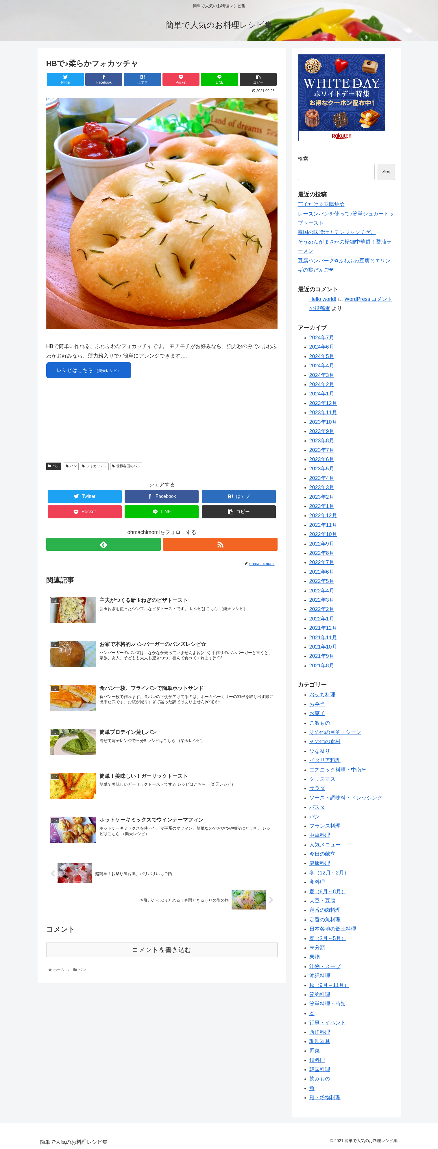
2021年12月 (323, 628)
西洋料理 (319, 1032)
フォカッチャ (94, 466)
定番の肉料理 (325, 910)
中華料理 (319, 835)
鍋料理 (317, 1060)
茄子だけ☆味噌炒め (321, 204)
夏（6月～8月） (327, 891)
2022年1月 (321, 619)
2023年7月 (321, 450)
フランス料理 (325, 826)
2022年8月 (321, 553)
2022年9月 (321, 544)
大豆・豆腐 (322, 901)
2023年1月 (321, 506)
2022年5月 (321, 581)
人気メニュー (325, 845)
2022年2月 (321, 609)
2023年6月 (321, 459)
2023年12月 (323, 403)
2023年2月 (321, 497)
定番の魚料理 (325, 919)
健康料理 (319, 863)
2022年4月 (321, 591)
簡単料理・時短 (327, 1004)
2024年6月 (321, 347)
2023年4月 (321, 478)
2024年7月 (321, 337)
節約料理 (319, 994)
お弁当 (317, 704)
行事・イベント (327, 1022)
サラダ (317, 788)
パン (54, 466)
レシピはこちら (89, 370)
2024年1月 (321, 394)
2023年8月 (321, 440)
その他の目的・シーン (335, 732)
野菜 (314, 1051)
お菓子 (317, 713)
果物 (314, 957)
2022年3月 (321, 600)
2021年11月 (323, 637)
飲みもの (319, 1079)
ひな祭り (319, 751)
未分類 (317, 948)
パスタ (317, 807)
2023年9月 (321, 431)
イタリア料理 (325, 760)
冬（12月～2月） (329, 873)
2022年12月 (323, 515)
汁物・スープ (325, 966)
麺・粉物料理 (325, 1097)
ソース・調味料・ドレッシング (345, 798)
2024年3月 (321, 375)
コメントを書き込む (161, 949)
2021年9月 (321, 656)
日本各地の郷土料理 (332, 929)
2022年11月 (323, 525)
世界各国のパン (126, 466)
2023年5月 (321, 469)
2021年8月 (321, 666)
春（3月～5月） (327, 938)
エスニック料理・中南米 (338, 770)
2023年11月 (323, 412)
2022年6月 (321, 572)
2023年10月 (323, 422)
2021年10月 (323, 647)
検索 (303, 159)
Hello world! (323, 299)
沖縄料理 (319, 976)
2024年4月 (321, 366)
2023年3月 (321, 487)
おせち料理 (322, 694)
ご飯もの (319, 723)
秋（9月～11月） (329, 985)
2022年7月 (321, 562)
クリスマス (322, 779)
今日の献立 (322, 854)
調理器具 (319, 1041)
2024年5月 (321, 356)
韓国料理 (319, 1069)
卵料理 (317, 882)
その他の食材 (325, 741)
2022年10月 (323, 534)
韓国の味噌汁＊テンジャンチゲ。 (337, 232)
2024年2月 (321, 384)
